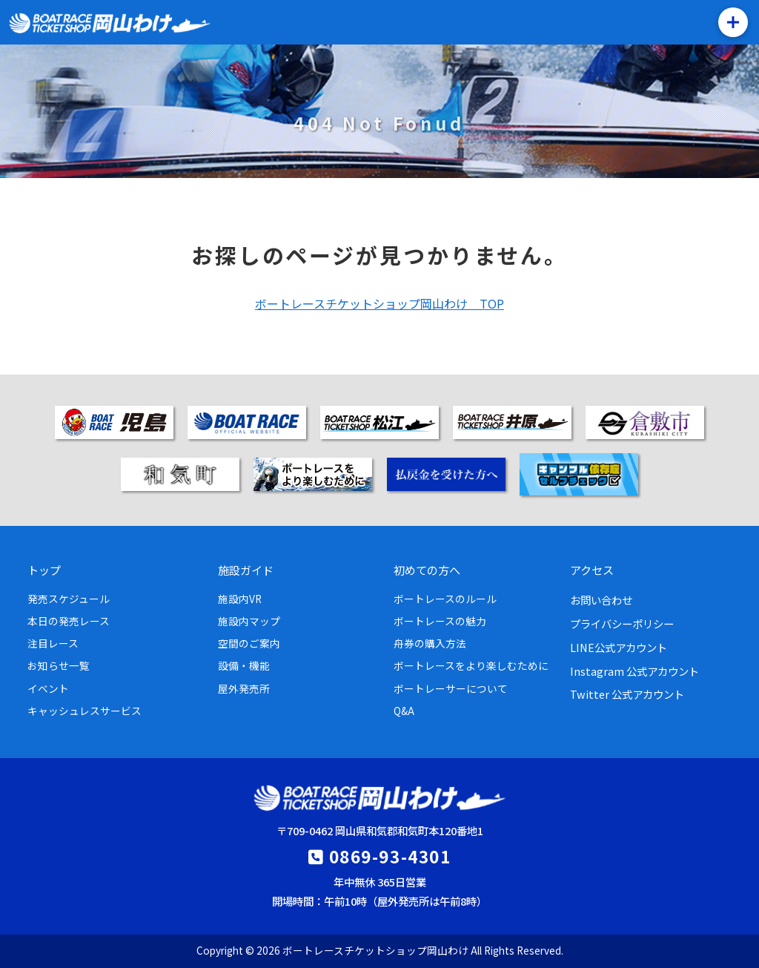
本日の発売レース (68, 620)
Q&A (404, 710)
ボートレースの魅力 (440, 620)
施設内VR (240, 598)
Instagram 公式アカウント (634, 671)
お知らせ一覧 (58, 665)
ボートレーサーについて (451, 688)
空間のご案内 (249, 643)
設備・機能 (244, 665)
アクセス (592, 570)
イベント (48, 688)
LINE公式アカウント (618, 647)
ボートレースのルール (445, 598)
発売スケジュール (68, 598)
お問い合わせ (601, 600)
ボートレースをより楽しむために (471, 665)
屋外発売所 (244, 688)
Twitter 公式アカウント (627, 694)
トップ (44, 570)
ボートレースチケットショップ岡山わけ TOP (379, 303)
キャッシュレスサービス (84, 710)
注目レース (53, 643)
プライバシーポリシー (622, 623)
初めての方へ (427, 570)
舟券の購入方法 (430, 643)
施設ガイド (246, 570)
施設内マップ (249, 620)
